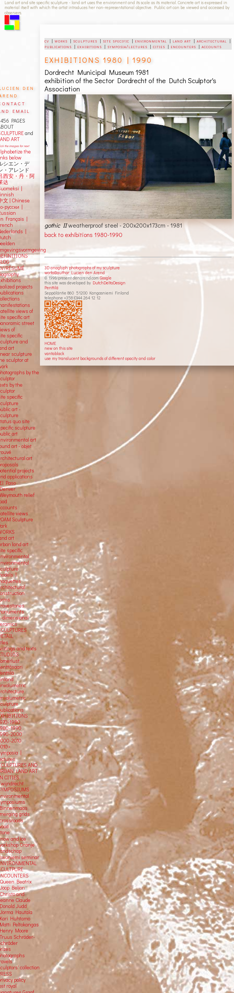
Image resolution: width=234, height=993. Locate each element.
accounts (212, 46)
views (22, 513)
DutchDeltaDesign (109, 282)
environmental (151, 41)
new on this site (58, 348)
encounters (183, 46)
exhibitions (89, 46)
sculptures (85, 41)
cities (159, 46)
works (61, 41)
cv (46, 41)
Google (106, 278)
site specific (116, 41)
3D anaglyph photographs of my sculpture (82, 267)
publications (58, 46)
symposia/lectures (127, 46)
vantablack (54, 353)
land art (182, 41)
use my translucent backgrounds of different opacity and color (99, 358)
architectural (212, 41)
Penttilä (51, 287)
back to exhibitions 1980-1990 (83, 234)
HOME (50, 343)
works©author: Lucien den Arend (74, 272)
